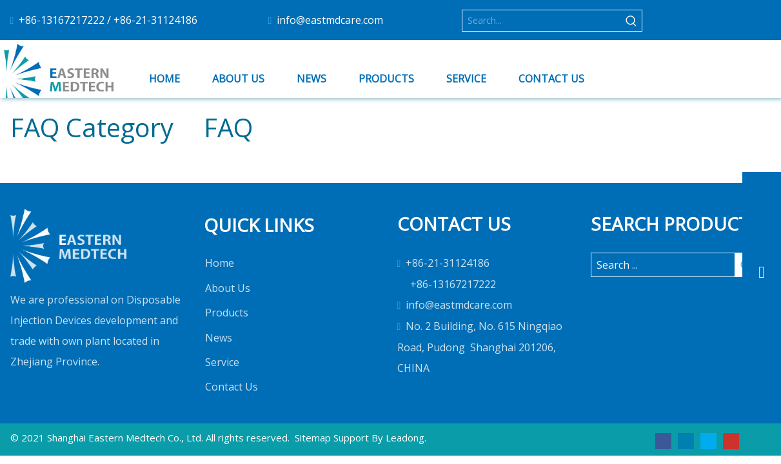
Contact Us (231, 387)
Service (222, 362)
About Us (227, 288)
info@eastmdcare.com (330, 20)
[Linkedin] (686, 440)
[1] (68, 246)
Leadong (405, 437)
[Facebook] (663, 440)
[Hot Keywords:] (631, 20)
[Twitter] (708, 440)
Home (219, 263)
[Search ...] (663, 264)
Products (226, 312)
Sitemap (313, 437)
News (218, 338)
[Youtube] (731, 440)
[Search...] (541, 20)
